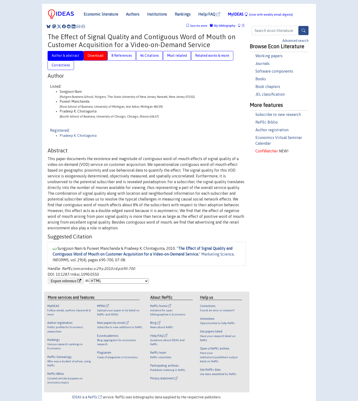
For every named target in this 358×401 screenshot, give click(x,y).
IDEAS (76, 397)
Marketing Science (217, 254)
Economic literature (101, 14)
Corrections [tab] (61, 65)
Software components (274, 71)
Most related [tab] (177, 55)
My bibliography (222, 25)
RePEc (95, 397)
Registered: (60, 130)
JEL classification (270, 94)
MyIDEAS (260, 14)
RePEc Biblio (266, 122)
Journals (262, 63)
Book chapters (267, 86)
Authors (132, 14)
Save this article (198, 26)
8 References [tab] (121, 55)
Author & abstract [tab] (65, 55)
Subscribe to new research (278, 114)
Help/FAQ (209, 14)
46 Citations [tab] (149, 55)
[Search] (303, 30)
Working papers (269, 56)
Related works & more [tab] (212, 55)
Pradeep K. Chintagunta (78, 136)
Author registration (272, 130)
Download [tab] (95, 55)
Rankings (183, 14)
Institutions (157, 14)
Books (260, 79)
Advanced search (295, 41)
